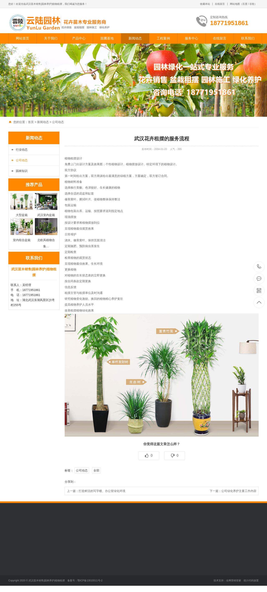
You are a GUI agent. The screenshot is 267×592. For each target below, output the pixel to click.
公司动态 (58, 122)
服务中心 (191, 38)
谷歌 (251, 4)
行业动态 (22, 149)
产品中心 (79, 38)
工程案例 (163, 38)
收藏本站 (205, 4)
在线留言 (220, 4)
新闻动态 (135, 38)
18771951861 (259, 266)
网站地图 (235, 4)
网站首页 (22, 38)
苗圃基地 (107, 38)
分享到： (70, 481)
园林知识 (22, 171)
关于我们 (50, 38)
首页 (31, 122)
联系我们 (247, 38)
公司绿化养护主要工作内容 (238, 491)
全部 (96, 470)
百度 (244, 4)
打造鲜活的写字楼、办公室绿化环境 (102, 491)
